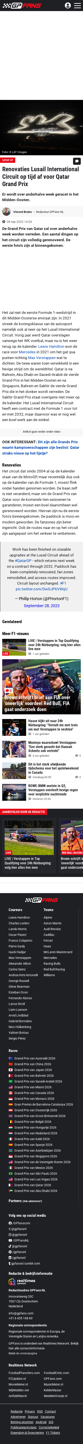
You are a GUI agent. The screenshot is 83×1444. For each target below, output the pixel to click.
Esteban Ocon (18, 992)
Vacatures (48, 1417)
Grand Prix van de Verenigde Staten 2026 (40, 1162)
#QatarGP (23, 560)
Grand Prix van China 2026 (30, 1064)
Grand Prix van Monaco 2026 (31, 1098)
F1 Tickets (53, 1432)
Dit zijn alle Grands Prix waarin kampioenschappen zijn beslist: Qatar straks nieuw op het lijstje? (40, 447)
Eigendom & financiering (27, 1432)
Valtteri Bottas (19, 1032)
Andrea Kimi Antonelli (23, 975)
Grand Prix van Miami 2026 (30, 1087)
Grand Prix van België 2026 (30, 1121)
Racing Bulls (52, 963)
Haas (47, 946)
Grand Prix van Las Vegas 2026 (33, 1179)
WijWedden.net (19, 1390)
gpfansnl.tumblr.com (24, 1263)
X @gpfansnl (17, 1229)
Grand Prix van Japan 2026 (30, 1070)
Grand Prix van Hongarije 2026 (32, 1127)
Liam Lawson (18, 1009)
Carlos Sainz (17, 969)
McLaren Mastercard (58, 952)
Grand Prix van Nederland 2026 (33, 1133)
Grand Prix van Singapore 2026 (33, 1156)
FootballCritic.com (56, 1373)
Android (41, 1422)
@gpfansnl (18, 1234)
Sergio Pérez (17, 1038)
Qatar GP (7, 160)
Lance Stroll (17, 1004)
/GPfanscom (19, 1223)
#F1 (63, 583)
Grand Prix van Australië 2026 (32, 1058)
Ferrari (48, 940)
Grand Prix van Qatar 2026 (30, 1185)
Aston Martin (53, 923)
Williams (49, 975)
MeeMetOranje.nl (55, 1396)
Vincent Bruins (23, 212)
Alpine (48, 917)
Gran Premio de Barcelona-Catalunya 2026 (41, 1104)
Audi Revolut (52, 929)
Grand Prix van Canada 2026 (31, 1093)
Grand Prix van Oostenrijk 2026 (33, 1110)
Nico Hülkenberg (20, 1027)
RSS (40, 1411)
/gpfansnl (17, 1252)
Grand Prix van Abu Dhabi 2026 (33, 1191)
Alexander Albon (20, 963)
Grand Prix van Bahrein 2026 (31, 1075)
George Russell (19, 981)
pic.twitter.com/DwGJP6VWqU (42, 589)
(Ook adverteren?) (32, 1201)
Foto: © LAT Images (14, 152)
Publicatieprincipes (24, 1427)
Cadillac (49, 935)
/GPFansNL (19, 1240)
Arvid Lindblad (18, 1015)
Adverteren (18, 1417)
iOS (51, 1422)
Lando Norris (18, 929)
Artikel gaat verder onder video (41, 431)
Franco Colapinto (20, 940)
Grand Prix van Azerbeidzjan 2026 (35, 1150)
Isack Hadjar (17, 952)
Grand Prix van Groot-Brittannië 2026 (37, 1116)
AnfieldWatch (18, 1396)
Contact (50, 1411)
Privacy (30, 1411)
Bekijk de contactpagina (23, 1353)
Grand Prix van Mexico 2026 (31, 1168)
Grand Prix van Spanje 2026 (30, 1145)
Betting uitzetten (22, 1422)
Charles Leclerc (19, 923)
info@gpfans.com (21, 1313)
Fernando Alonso (20, 998)
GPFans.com (53, 1378)
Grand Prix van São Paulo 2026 (33, 1173)
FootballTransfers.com (24, 1373)
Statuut (33, 1417)
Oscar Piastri (17, 935)
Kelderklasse (52, 1390)
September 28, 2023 (42, 605)
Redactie (17, 1411)
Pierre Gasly (17, 946)
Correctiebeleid (49, 1427)
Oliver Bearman (19, 986)
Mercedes (27, 352)
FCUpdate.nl (17, 1378)
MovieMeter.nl (18, 1384)
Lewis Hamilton (51, 346)
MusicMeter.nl (53, 1384)
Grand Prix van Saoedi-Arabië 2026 (35, 1081)
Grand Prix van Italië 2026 (29, 1139)
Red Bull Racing (54, 969)
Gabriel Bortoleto (20, 1021)
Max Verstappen (42, 358)
